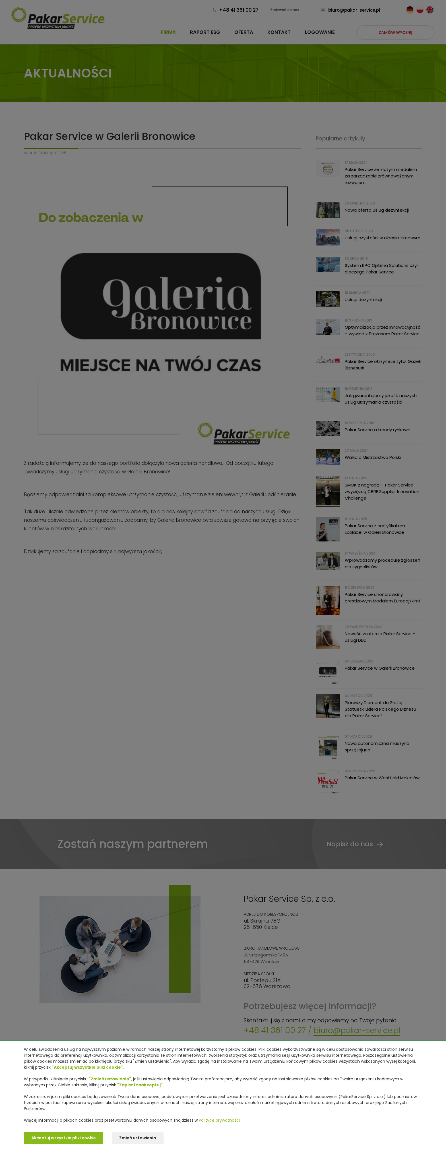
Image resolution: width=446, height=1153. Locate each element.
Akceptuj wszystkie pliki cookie (63, 1138)
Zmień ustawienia (138, 1138)
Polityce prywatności (219, 1120)
